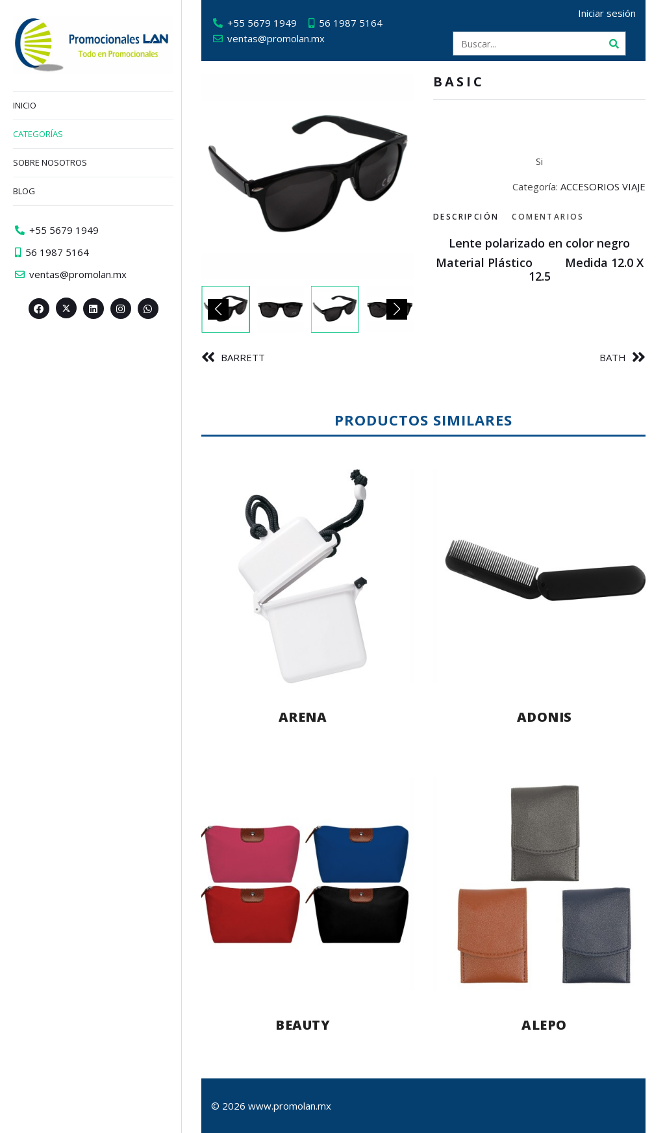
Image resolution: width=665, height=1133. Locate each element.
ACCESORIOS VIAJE (603, 186)
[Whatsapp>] (148, 308)
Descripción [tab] (466, 216)
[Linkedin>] (93, 308)
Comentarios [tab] (548, 216)
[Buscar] (613, 43)
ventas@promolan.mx (276, 38)
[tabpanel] (539, 267)
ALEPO (544, 1025)
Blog (24, 191)
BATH (612, 357)
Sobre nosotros (50, 162)
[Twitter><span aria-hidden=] (66, 308)
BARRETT (243, 357)
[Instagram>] (120, 308)
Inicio (24, 105)
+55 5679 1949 (262, 22)
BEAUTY (302, 1025)
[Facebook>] (39, 308)
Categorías (38, 134)
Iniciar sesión (607, 12)
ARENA (303, 717)
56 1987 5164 (351, 22)
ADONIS (544, 717)
